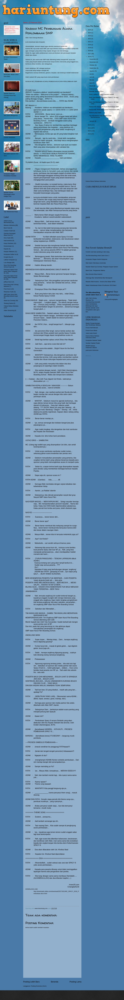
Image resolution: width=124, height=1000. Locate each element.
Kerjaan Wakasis (9, 251)
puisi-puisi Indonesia (92, 350)
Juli (90, 74)
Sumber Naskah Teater (93, 343)
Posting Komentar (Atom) (39, 986)
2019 (89, 47)
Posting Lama (75, 982)
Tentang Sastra (8, 303)
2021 (89, 41)
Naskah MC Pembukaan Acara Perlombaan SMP (104, 109)
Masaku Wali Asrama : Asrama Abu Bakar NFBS (100, 281)
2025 (89, 30)
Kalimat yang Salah (95, 112)
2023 (89, 36)
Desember (92, 59)
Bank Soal (7, 228)
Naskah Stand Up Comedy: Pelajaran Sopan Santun (102, 267)
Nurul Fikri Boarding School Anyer (10, 266)
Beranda (54, 982)
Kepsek (6, 249)
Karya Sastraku (8, 243)
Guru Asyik (7, 238)
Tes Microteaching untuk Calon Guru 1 (97, 255)
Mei (90, 80)
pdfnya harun (8, 282)
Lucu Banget (8, 262)
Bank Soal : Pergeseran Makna (95, 270)
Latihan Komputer (9, 260)
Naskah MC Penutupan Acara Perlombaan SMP (104, 107)
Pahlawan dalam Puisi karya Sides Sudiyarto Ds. (10, 271)
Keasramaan (8, 246)
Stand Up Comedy (9, 300)
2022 (89, 38)
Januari (91, 121)
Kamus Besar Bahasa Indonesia (96, 181)
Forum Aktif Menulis (92, 327)
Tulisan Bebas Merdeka (11, 306)
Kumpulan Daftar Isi (10, 254)
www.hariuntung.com (113, 296)
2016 (89, 56)
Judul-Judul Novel (91, 333)
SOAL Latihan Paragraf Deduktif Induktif (101, 94)
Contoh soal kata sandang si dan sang (97, 252)
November (92, 62)
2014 (89, 128)
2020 (89, 45)
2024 (89, 33)
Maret (91, 86)
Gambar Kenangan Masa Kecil (10, 234)
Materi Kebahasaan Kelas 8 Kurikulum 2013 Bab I (101, 285)
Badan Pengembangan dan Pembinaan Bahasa (93, 324)
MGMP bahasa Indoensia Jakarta (91, 346)
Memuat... (89, 356)
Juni (90, 77)
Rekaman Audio (9, 292)
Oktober (92, 65)
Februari (92, 89)
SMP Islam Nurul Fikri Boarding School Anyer (11, 295)
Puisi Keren (7, 289)
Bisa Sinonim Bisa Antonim (94, 274)
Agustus (92, 71)
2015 (89, 125)
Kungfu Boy (7, 257)
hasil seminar (8, 240)
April (91, 83)
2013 (89, 131)
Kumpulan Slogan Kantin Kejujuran (96, 259)
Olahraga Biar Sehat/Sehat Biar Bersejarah (99, 278)
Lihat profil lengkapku (111, 299)
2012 (89, 134)
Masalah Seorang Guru (96, 91)
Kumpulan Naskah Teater (93, 340)
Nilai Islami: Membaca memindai (96, 263)
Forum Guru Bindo (91, 330)
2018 (89, 50)
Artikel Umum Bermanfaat (8, 221)
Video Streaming (9, 310)
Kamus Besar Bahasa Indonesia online (92, 336)
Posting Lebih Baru (31, 982)
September (93, 68)
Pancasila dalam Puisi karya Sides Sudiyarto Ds (10, 277)
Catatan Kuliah (8, 231)
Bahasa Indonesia (9, 225)
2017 (89, 53)
